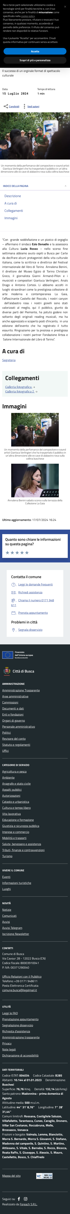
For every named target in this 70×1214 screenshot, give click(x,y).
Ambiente (8, 777)
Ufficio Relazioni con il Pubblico (21, 976)
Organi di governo (13, 720)
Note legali (9, 1049)
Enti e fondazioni (13, 714)
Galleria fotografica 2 (21, 391)
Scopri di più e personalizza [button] (35, 60)
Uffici (5, 750)
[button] (65, 6)
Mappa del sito (11, 1175)
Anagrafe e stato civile (16, 783)
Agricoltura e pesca (14, 771)
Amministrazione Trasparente (21, 690)
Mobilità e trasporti (14, 838)
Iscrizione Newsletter (15, 934)
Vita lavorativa (11, 813)
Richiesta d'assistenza (16, 1031)
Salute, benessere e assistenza (21, 844)
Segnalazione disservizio (17, 1025)
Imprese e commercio (15, 832)
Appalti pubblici (12, 789)
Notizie (6, 909)
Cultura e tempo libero (16, 807)
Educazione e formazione (18, 820)
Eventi (6, 877)
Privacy (7, 1043)
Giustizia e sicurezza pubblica (20, 826)
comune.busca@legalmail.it (19, 990)
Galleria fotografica (20, 387)
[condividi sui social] (11, 106)
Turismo (7, 856)
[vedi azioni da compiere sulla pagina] (30, 106)
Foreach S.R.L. (28, 1204)
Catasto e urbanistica (15, 801)
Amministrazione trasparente (21, 1037)
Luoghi (6, 889)
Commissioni (10, 702)
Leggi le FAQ (10, 1013)
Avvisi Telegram (12, 928)
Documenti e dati (13, 708)
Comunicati (9, 915)
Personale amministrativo (18, 726)
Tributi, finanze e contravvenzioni (23, 850)
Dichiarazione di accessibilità (20, 1055)
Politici (6, 732)
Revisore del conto (14, 738)
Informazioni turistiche (16, 883)
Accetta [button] (35, 51)
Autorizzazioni (11, 795)
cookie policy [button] (28, 16)
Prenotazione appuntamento (20, 1019)
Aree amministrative (15, 696)
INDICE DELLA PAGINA (35, 186)
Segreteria (8, 360)
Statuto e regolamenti (16, 744)
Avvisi (6, 921)
